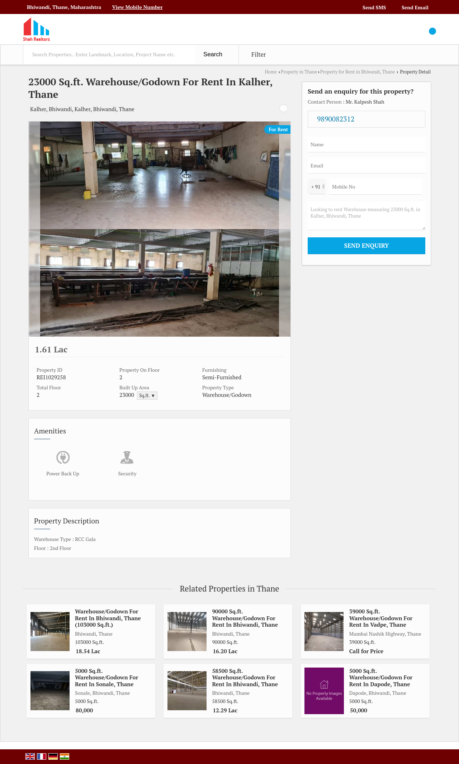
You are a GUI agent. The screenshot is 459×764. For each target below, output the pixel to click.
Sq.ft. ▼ (147, 396)
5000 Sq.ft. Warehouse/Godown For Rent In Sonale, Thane (106, 677)
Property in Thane (299, 72)
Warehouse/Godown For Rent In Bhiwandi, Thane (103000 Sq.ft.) (108, 618)
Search (212, 54)
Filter (258, 54)
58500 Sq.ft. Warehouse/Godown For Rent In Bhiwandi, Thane (245, 677)
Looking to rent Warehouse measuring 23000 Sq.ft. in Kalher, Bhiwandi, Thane (366, 216)
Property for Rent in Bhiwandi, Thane (357, 72)
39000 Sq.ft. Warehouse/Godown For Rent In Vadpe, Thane (380, 618)
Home (270, 72)
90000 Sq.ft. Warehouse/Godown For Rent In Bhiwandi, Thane (245, 618)
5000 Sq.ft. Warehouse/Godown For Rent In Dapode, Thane (380, 677)
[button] (137, 7)
